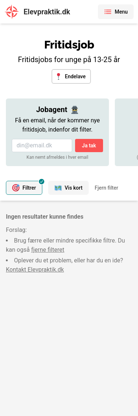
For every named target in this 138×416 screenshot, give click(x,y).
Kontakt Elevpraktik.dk (35, 269)
